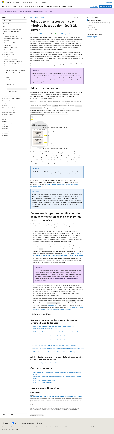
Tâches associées (92, 27)
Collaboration (44, 427)
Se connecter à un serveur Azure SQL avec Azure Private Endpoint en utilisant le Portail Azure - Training (56, 396)
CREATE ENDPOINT (53, 305)
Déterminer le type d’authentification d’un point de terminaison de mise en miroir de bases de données (99, 24)
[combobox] (14, 20)
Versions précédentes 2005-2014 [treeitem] (11, 31)
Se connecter (109, 2)
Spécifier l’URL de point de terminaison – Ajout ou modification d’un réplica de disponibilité (58, 348)
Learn (31, 17)
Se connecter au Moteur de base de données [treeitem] (15, 43)
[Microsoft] (3, 2)
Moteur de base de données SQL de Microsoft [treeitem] (13, 39)
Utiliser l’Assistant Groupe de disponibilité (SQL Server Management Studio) (54, 352)
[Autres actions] (82, 17)
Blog (37, 427)
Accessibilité (101, 427)
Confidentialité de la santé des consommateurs (71, 427)
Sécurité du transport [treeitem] (13, 91)
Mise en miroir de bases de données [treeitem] (14, 72)
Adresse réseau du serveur (94, 20)
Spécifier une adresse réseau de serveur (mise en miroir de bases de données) (54, 345)
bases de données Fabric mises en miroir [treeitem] (15, 70)
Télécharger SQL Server (105, 6)
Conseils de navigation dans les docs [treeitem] (12, 29)
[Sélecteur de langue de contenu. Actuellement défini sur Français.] (5, 423)
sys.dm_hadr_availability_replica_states (44, 380)
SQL (36, 17)
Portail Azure (94, 6)
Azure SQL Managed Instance (64, 34)
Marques (4, 429)
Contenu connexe (92, 29)
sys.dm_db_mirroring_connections (42, 382)
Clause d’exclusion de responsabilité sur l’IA (12, 427)
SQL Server (41, 17)
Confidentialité (53, 427)
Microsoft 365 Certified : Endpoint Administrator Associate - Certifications (48, 406)
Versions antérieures (29, 427)
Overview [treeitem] (6, 57)
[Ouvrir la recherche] (103, 2)
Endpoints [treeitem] (10, 89)
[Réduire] (25, 17)
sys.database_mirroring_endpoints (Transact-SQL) (44, 363)
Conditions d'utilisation (91, 427)
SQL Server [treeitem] (6, 27)
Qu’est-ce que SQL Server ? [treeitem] (11, 36)
